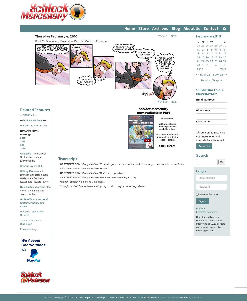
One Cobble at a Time (32, 187)
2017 (23, 145)
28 (215, 45)
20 (224, 57)
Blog (176, 28)
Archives (160, 28)
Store (143, 28)
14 (198, 57)
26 (207, 45)
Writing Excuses (29, 171)
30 (224, 45)
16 (207, 57)
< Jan (199, 68)
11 (215, 53)
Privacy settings (28, 229)
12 (220, 53)
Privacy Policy (170, 297)
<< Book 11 (203, 74)
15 (202, 57)
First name (203, 110)
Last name (203, 121)
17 (211, 57)
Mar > (223, 68)
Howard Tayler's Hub (31, 166)
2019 (23, 138)
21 (198, 61)
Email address (205, 99)
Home (129, 28)
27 (211, 45)
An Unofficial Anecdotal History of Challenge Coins (34, 203)
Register (200, 208)
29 (220, 45)
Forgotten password (206, 212)
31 (198, 49)
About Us (192, 28)
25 (202, 45)
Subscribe (204, 146)
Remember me (207, 194)
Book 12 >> (220, 74)
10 (211, 53)
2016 (23, 148)
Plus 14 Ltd (197, 297)
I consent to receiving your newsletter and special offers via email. (210, 136)
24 (198, 45)
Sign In (203, 201)
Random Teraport (211, 80)
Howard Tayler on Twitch (33, 125)
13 (224, 53)
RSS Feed (28, 115)
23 (207, 61)
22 (202, 61)
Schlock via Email (33, 120)
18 (215, 57)
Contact (211, 28)
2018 (23, 141)
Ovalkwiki (26, 153)
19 (220, 57)
